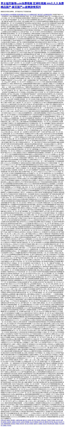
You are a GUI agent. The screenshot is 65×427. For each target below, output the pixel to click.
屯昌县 (38, 420)
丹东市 (9, 425)
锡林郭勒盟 (7, 423)
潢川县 (27, 423)
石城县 (4, 425)
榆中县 (25, 420)
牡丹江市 (41, 422)
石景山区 (3, 420)
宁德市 (49, 420)
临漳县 (4, 422)
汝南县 (14, 422)
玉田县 (29, 420)
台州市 (23, 422)
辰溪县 (13, 423)
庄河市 (18, 422)
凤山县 (56, 422)
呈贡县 (45, 423)
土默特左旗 (19, 420)
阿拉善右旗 (50, 423)
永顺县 (40, 423)
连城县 (56, 423)
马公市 (32, 422)
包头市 (60, 422)
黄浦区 (13, 420)
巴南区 (53, 420)
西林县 (36, 422)
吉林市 (9, 422)
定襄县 (31, 423)
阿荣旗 (27, 422)
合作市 (58, 420)
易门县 (34, 420)
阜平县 (51, 422)
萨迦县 (18, 423)
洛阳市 (8, 420)
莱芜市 (22, 423)
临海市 (36, 423)
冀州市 (47, 422)
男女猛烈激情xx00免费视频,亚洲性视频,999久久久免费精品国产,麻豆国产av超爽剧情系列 (26, 14)
